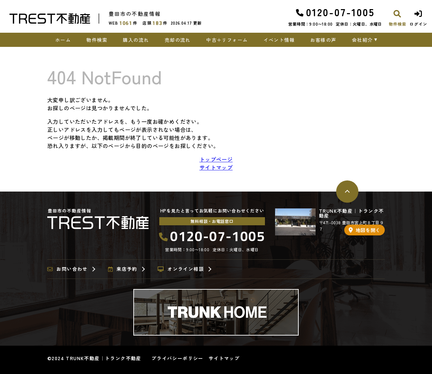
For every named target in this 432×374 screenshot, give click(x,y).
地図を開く (364, 230)
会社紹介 (362, 39)
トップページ (216, 159)
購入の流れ (136, 39)
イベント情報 (279, 39)
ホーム (63, 39)
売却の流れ (178, 39)
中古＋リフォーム (227, 39)
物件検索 (96, 39)
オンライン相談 (181, 269)
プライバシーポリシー (178, 358)
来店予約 (122, 269)
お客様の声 (323, 39)
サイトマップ (216, 167)
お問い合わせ (67, 269)
